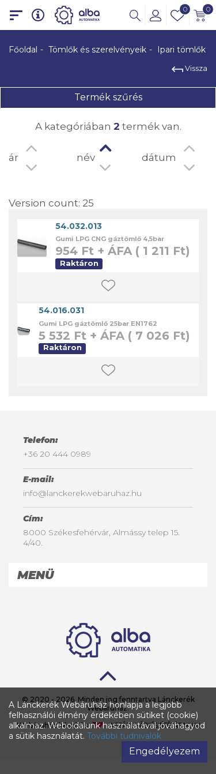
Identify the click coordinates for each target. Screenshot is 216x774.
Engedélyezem (164, 751)
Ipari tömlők (181, 49)
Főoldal (23, 49)
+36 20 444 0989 (57, 454)
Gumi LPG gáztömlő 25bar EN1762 (98, 324)
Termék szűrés (108, 97)
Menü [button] (35, 575)
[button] (135, 15)
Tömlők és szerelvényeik (97, 49)
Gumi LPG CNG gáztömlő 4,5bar (109, 239)
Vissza (189, 68)
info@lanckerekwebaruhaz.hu (82, 493)
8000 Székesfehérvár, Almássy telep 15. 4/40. (101, 537)
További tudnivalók (124, 736)
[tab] (108, 575)
